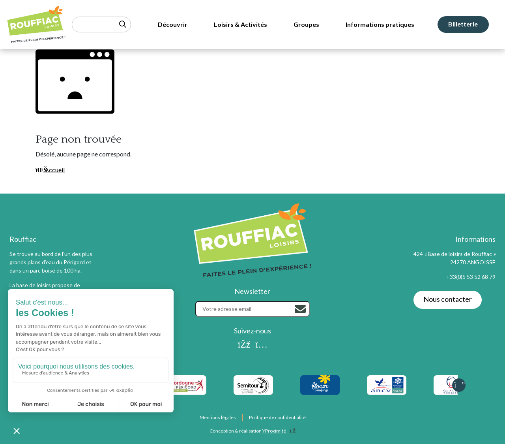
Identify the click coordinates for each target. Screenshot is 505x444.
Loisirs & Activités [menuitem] (240, 24)
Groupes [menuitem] (306, 24)
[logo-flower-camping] (319, 385)
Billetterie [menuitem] (463, 24)
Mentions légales (218, 417)
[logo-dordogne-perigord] (186, 385)
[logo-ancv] (386, 385)
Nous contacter (447, 299)
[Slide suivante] (459, 385)
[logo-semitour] (253, 385)
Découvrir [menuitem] (172, 24)
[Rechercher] (300, 309)
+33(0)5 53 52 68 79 (471, 276)
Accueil (50, 169)
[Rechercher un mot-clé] (101, 24)
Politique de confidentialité (277, 417)
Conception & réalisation (252, 431)
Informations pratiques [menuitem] (380, 24)
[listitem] (186, 385)
